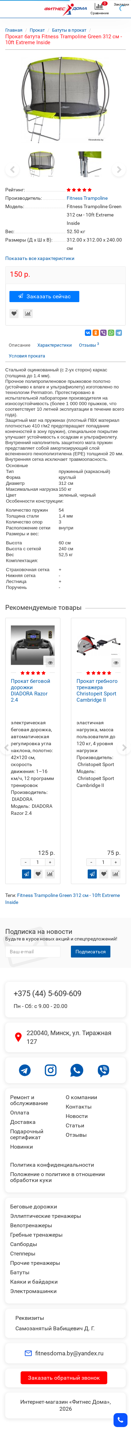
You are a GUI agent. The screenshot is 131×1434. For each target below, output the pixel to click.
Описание (19, 345)
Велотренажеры (31, 1225)
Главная (13, 30)
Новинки (21, 1146)
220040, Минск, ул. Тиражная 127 (69, 1037)
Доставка (23, 1122)
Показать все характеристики (39, 258)
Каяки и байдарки (34, 1281)
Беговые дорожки (33, 1206)
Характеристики (54, 345)
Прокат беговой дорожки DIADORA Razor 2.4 (30, 690)
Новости (77, 1116)
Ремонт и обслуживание (29, 1100)
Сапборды (23, 1244)
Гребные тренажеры (36, 1234)
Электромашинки (33, 1291)
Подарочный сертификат (26, 1134)
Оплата (19, 1112)
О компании (81, 1097)
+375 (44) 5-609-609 (47, 993)
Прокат (37, 30)
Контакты (79, 1106)
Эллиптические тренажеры (45, 1216)
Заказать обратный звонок (64, 1377)
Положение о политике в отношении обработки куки (57, 1177)
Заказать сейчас (44, 296)
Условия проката (27, 355)
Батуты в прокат (69, 30)
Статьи (75, 1125)
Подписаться (90, 951)
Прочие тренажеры (35, 1263)
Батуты (19, 1272)
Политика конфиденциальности (52, 1164)
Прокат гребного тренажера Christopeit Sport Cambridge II (97, 690)
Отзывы (89, 345)
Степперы (22, 1253)
